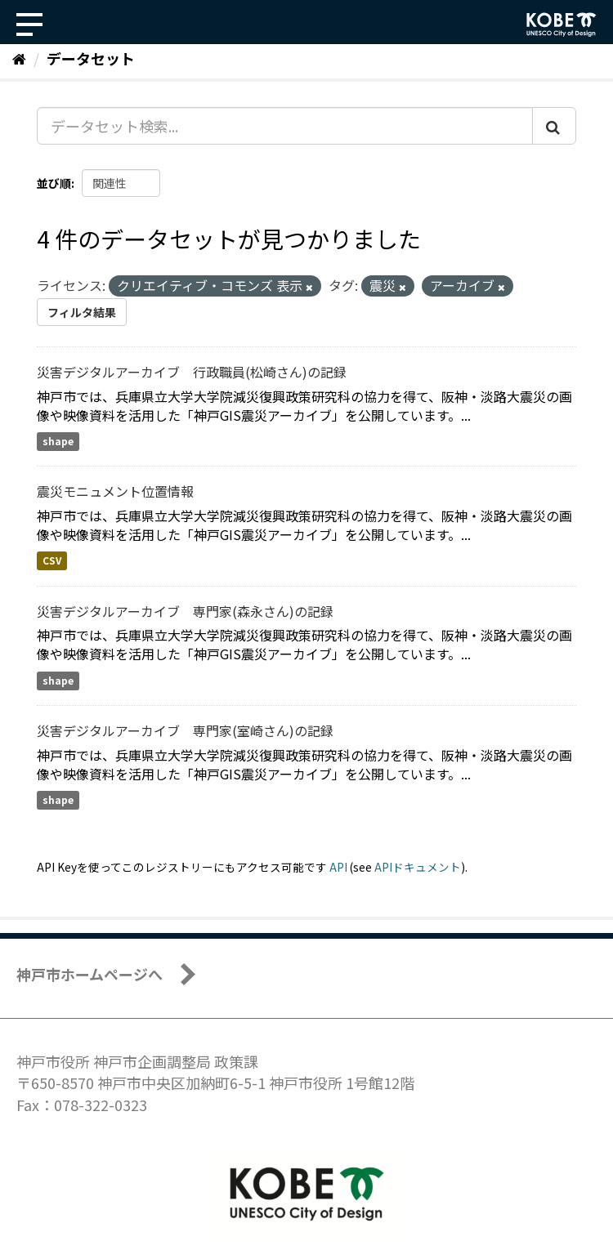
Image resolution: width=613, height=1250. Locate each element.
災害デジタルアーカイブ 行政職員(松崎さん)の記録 (192, 372)
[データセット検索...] (285, 126)
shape (58, 442)
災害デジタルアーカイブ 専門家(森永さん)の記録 (185, 611)
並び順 (54, 183)
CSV (52, 561)
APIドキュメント (417, 867)
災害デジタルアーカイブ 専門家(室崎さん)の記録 (185, 730)
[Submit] (554, 126)
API (338, 867)
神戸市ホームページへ (89, 973)
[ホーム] (19, 58)
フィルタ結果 (81, 312)
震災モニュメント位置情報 (115, 491)
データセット (91, 58)
